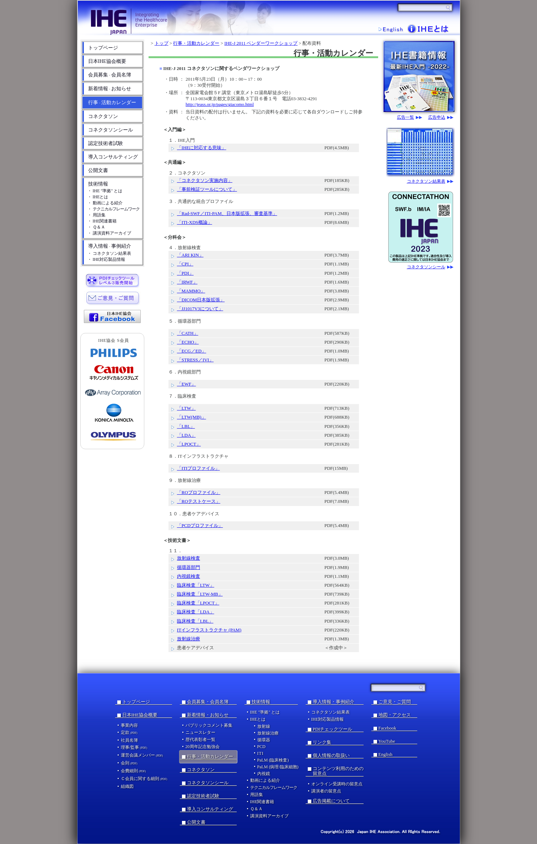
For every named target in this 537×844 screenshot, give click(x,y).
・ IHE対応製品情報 (106, 259)
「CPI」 (185, 264)
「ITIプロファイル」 (198, 468)
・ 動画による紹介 (105, 202)
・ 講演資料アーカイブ (109, 233)
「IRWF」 (187, 282)
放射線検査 (188, 558)
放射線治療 (188, 638)
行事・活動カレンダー (196, 43)
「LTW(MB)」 (191, 417)
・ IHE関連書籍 (102, 221)
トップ (161, 43)
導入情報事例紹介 (109, 246)
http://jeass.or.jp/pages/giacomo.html (220, 104)
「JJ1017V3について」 (200, 308)
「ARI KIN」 (190, 255)
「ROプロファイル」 (198, 492)
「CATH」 (187, 333)
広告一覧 (405, 117)
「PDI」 (185, 273)
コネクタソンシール (110, 130)
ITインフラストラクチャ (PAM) (209, 630)
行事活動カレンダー (112, 102)
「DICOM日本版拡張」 (201, 299)
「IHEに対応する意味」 (201, 147)
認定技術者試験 (105, 143)
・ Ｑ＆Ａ (96, 227)
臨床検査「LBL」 (195, 621)
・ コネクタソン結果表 (109, 253)
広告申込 (436, 117)
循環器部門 (188, 567)
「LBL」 (186, 426)
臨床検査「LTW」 (195, 585)
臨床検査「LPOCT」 (198, 603)
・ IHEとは (97, 196)
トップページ (103, 47)
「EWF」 (186, 384)
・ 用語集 (96, 215)
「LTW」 (186, 408)
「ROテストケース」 (198, 501)
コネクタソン (103, 116)
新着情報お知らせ (109, 88)
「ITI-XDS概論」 (194, 222)
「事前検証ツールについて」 (207, 189)
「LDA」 (186, 435)
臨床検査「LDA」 (195, 611)
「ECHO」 (188, 342)
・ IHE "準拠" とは (105, 190)
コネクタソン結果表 (426, 181)
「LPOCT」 (189, 444)
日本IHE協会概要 (107, 61)
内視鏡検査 (188, 576)
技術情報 (98, 184)
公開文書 (98, 170)
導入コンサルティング (113, 157)
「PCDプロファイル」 (200, 525)
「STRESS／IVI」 (195, 359)
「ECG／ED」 (191, 351)
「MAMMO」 (191, 291)
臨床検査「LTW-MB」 (200, 594)
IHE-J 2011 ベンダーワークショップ (260, 43)
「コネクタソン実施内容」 (204, 180)
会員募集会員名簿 (109, 74)
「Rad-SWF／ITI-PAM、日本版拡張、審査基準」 (227, 213)
